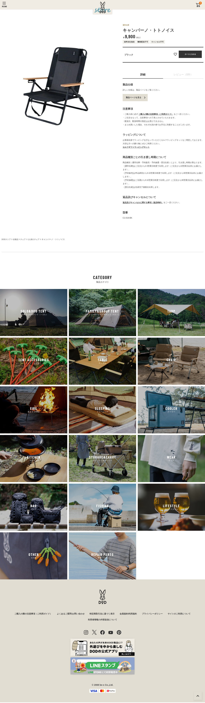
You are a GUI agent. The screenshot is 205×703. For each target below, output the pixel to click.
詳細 (142, 74)
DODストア (7, 239)
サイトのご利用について (184, 614)
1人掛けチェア (36, 239)
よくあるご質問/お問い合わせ (69, 614)
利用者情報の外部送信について (102, 620)
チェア (25, 239)
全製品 (17, 239)
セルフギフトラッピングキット (136, 147)
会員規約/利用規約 (130, 614)
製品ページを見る (133, 97)
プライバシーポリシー (155, 614)
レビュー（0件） (183, 74)
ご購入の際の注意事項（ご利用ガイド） (156, 114)
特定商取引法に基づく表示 (102, 614)
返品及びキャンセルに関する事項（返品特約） (143, 202)
